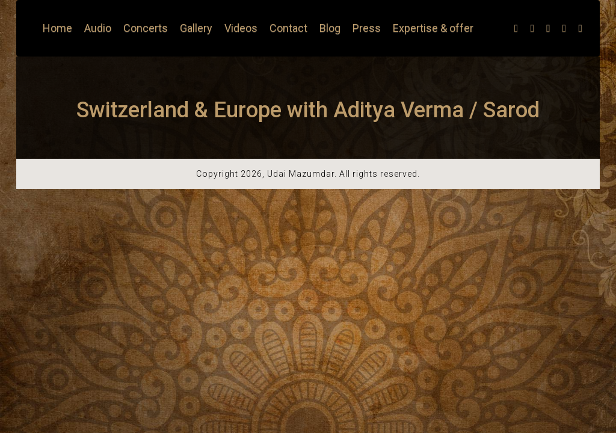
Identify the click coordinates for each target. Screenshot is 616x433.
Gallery (196, 28)
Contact (288, 28)
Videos (240, 28)
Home (57, 28)
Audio (97, 28)
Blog (329, 28)
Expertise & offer (433, 28)
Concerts (145, 28)
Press (367, 28)
